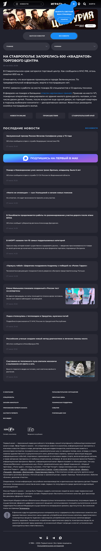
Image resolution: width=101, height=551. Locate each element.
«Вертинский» (28, 472)
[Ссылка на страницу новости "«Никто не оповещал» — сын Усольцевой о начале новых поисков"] (50, 197)
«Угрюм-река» (74, 469)
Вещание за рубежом (35, 431)
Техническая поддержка (62, 402)
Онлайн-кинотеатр (11, 402)
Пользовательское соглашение (65, 392)
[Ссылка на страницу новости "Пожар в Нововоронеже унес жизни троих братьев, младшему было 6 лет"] (50, 175)
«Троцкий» (7, 472)
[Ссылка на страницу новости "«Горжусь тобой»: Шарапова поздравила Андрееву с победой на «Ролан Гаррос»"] (50, 270)
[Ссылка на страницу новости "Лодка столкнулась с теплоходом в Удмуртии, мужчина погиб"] (50, 321)
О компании (8, 392)
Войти (92, 4)
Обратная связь (58, 397)
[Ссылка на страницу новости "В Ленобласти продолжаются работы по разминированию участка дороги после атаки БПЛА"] (50, 222)
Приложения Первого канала (15, 408)
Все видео (7, 418)
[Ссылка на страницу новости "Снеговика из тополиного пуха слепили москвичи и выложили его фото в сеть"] (50, 369)
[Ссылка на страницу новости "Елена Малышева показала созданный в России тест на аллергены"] (50, 296)
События (55, 408)
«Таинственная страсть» (44, 472)
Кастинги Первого (10, 413)
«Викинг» (85, 469)
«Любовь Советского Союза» (40, 469)
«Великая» (17, 472)
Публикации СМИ (59, 413)
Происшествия (50, 116)
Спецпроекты (8, 397)
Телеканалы (24, 508)
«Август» (23, 469)
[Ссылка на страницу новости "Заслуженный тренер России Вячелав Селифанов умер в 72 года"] (50, 141)
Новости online (18, 116)
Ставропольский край (83, 116)
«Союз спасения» (60, 469)
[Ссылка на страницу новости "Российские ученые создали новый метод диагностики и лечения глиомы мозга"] (50, 343)
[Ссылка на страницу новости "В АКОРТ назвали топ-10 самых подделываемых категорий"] (50, 247)
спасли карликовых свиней (56, 93)
